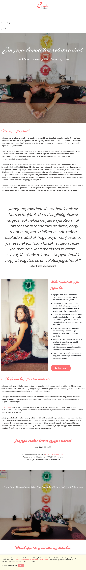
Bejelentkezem (61, 368)
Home (3, 23)
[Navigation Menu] (43, 13)
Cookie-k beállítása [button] (9, 565)
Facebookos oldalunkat (54, 455)
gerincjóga (7, 408)
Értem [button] (21, 565)
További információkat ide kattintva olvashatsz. (32, 560)
